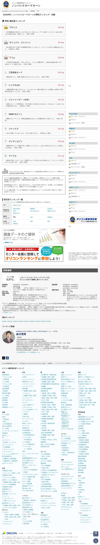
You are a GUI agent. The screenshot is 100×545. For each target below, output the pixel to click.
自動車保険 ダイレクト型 (85, 417)
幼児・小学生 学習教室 (48, 444)
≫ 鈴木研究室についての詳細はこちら (28, 352)
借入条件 (49, 208)
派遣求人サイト (66, 407)
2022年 (21, 321)
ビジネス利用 (28, 521)
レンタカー (25, 421)
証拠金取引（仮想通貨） (11, 461)
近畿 (14, 482)
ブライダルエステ (66, 462)
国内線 (26, 509)
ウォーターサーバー (28, 374)
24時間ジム (44, 501)
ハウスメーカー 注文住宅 (9, 507)
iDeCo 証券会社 (7, 426)
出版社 (26, 472)
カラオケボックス (66, 507)
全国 (72, 505)
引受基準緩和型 (84, 442)
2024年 (10, 321)
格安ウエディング (66, 479)
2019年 (37, 321)
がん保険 (5, 402)
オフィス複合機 (27, 483)
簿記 (47, 468)
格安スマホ (89, 384)
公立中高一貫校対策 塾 (48, 423)
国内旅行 (26, 500)
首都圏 (6, 482)
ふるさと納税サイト (28, 405)
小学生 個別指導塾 (46, 432)
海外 (29, 516)
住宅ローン (5, 435)
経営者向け (65, 448)
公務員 (44, 475)
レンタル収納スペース (30, 409)
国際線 (31, 509)
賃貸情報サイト (7, 489)
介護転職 (64, 395)
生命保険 (5, 398)
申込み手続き (16, 208)
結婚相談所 (64, 481)
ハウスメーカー (8, 521)
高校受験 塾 (44, 391)
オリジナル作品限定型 (30, 470)
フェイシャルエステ (67, 464)
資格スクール (45, 477)
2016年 (49, 321)
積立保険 (80, 472)
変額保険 (80, 470)
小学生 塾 (43, 428)
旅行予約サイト (27, 498)
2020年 (32, 321)
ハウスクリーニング (28, 384)
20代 (14, 221)
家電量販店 (44, 515)
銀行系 (6, 442)
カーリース (25, 425)
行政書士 (44, 472)
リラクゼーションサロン (48, 503)
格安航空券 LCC (27, 507)
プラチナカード (86, 510)
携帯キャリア (82, 374)
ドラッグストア (45, 517)
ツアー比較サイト (27, 512)
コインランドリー (27, 386)
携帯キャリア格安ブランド (86, 377)
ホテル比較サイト (27, 505)
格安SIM (82, 384)
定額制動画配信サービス (29, 458)
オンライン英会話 (46, 461)
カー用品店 (44, 524)
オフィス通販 (26, 481)
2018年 (43, 321)
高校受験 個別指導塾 (47, 402)
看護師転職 (64, 393)
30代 (31, 221)
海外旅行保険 (6, 393)
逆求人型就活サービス (68, 379)
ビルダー (6, 512)
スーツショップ (45, 522)
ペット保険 (5, 395)
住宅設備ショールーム (9, 494)
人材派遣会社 (65, 426)
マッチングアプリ (66, 488)
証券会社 (6, 419)
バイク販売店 (26, 442)
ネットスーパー (27, 398)
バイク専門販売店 (29, 444)
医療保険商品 (82, 437)
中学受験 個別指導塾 (47, 419)
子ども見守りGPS (27, 490)
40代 (48, 221)
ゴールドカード (8, 451)
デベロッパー (8, 524)
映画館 (63, 495)
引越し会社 (25, 416)
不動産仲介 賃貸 (7, 487)
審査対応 (32, 208)
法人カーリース (66, 436)
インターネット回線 (84, 398)
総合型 (26, 467)
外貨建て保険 (82, 461)
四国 (80, 393)
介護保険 (80, 463)
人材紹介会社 (65, 422)
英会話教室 (44, 458)
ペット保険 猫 (82, 435)
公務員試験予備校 (46, 486)
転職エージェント (66, 391)
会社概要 (21, 533)
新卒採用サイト (66, 415)
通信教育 (43, 437)
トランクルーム (27, 407)
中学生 (49, 439)
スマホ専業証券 (7, 424)
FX (3, 437)
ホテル (24, 519)
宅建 (43, 468)
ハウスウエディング (67, 476)
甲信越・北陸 (51, 395)
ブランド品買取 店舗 (28, 477)
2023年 (15, 321)
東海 (10, 482)
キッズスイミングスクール (48, 505)
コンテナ (26, 412)
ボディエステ (65, 467)
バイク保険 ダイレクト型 (85, 421)
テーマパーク (65, 509)
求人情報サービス (66, 409)
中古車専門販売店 (29, 435)
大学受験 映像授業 (46, 388)
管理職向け (65, 450)
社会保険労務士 (52, 470)
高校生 (44, 439)
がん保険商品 (82, 451)
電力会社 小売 (26, 488)
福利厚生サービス (27, 486)
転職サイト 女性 (66, 386)
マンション (7, 473)
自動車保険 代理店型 (84, 419)
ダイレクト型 (8, 377)
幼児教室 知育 (45, 446)
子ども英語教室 (45, 454)
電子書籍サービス (27, 463)
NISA (3, 417)
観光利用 (26, 523)
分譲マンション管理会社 (9, 480)
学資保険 (5, 405)
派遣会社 (64, 402)
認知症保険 (81, 458)
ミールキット (26, 393)
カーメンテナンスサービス (30, 453)
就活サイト (64, 377)
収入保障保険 (83, 449)
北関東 (11, 514)
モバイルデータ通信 (84, 379)
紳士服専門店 (45, 520)
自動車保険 (5, 374)
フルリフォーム (8, 498)
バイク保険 (5, 381)
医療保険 (5, 400)
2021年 (26, 321)
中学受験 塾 (44, 414)
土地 (18, 473)
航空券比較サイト (27, 502)
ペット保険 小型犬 (83, 433)
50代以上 (15, 223)
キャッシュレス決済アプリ (10, 454)
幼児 (43, 456)
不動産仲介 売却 (7, 470)
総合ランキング (17, 205)
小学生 (55, 439)
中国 (94, 391)
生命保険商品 (82, 444)
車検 (23, 451)
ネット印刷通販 (66, 438)
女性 (31, 217)
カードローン (6, 440)
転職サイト (64, 384)
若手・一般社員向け (68, 452)
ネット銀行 (5, 428)
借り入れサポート (35, 211)
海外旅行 (33, 500)
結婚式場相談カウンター (68, 483)
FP (43, 465)
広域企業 (82, 395)
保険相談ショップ (7, 407)
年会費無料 (7, 447)
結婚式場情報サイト (67, 486)
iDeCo (80, 487)
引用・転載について (60, 533)
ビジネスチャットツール (68, 441)
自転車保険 (5, 388)
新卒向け (65, 455)
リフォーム (5, 496)
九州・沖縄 (45, 400)
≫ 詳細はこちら (7, 312)
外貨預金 (5, 433)
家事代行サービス (27, 381)
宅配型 (26, 414)
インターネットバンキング (10, 431)
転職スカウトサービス (68, 388)
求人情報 (69, 533)
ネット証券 (5, 414)
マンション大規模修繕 (9, 484)
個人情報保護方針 (40, 533)
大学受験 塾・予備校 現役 (48, 374)
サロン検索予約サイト (68, 469)
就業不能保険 (82, 456)
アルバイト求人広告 (67, 429)
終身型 (81, 440)
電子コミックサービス (29, 465)
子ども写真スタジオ (28, 460)
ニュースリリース (29, 533)
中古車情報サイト (27, 430)
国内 (25, 516)
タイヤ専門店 (45, 526)
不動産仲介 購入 (7, 475)
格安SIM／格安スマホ (84, 381)
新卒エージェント (66, 419)
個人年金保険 (82, 468)
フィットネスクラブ (47, 498)
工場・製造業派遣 (66, 405)
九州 (18, 482)
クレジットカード (7, 444)
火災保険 (5, 391)
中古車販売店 (26, 432)
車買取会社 (25, 428)
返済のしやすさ (51, 211)
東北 (6, 514)
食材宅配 (25, 388)
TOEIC (44, 470)
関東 (73, 498)
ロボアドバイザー (7, 463)
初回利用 (49, 217)
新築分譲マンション (8, 503)
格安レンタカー (27, 423)
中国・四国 (16, 517)
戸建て (14, 473)
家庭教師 (43, 442)
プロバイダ (81, 386)
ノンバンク (12, 442)
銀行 (5, 421)
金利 (14, 211)
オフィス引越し (27, 479)
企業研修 (64, 445)
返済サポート (16, 213)
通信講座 (43, 463)
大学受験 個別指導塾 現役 (48, 379)
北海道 (44, 393)
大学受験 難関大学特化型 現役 (50, 384)
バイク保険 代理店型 (84, 424)
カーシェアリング (27, 419)
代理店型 (6, 379)
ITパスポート (51, 475)
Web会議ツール (66, 443)
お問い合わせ (50, 533)
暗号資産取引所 (7, 456)
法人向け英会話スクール (48, 489)
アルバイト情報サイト (68, 381)
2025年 (4, 321)
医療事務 (47, 465)
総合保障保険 (82, 465)
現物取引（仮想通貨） (10, 458)
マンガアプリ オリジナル (30, 474)
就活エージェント (66, 374)
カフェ (24, 456)
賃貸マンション (7, 491)
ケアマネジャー (53, 472)
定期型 (87, 440)
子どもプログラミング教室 (49, 491)
